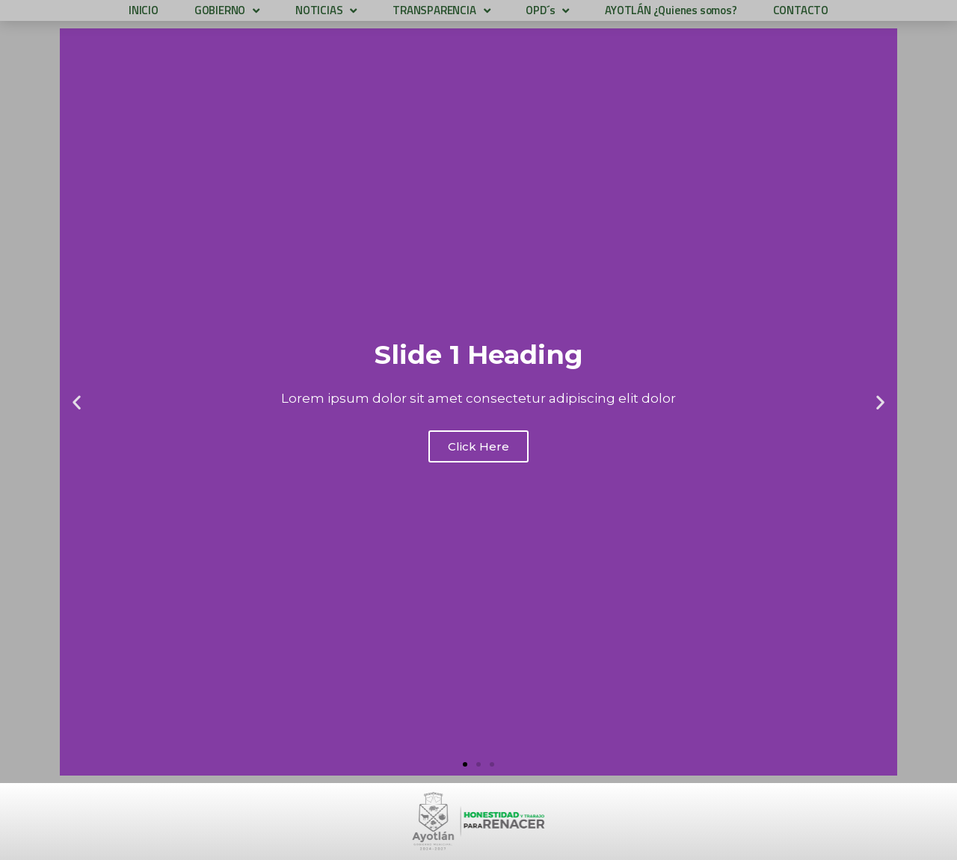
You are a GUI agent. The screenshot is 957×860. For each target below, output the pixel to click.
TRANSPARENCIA (441, 10)
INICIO (144, 10)
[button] (465, 764)
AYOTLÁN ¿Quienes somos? (670, 10)
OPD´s (547, 10)
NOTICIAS (326, 10)
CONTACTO (800, 10)
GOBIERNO (226, 10)
